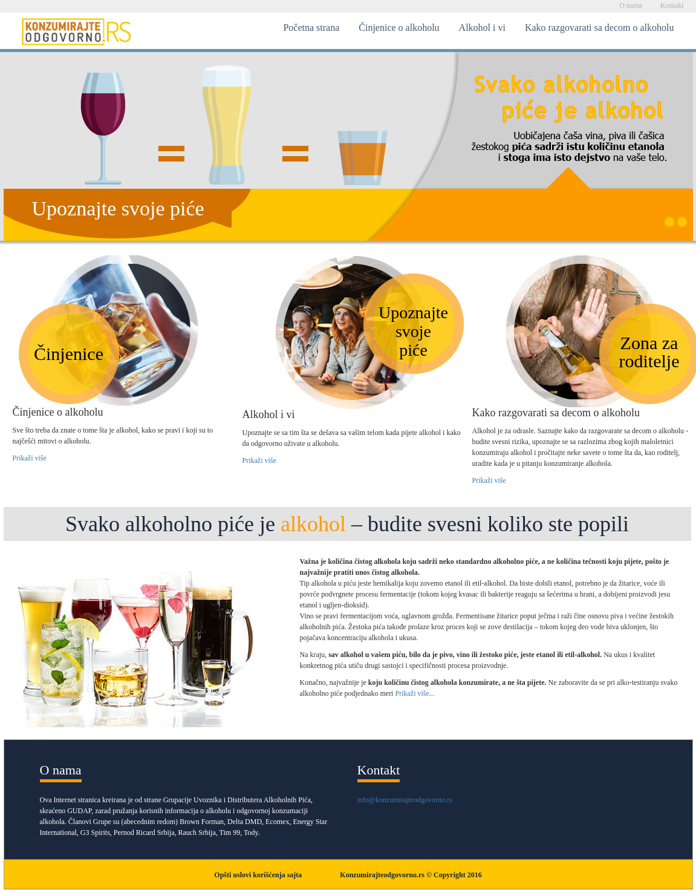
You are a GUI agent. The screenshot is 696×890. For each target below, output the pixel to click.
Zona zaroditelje (649, 352)
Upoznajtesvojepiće (413, 331)
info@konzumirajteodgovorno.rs (404, 800)
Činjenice (68, 354)
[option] (348, 146)
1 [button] (669, 222)
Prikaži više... (414, 693)
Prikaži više (30, 458)
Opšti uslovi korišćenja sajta (258, 875)
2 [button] (682, 222)
